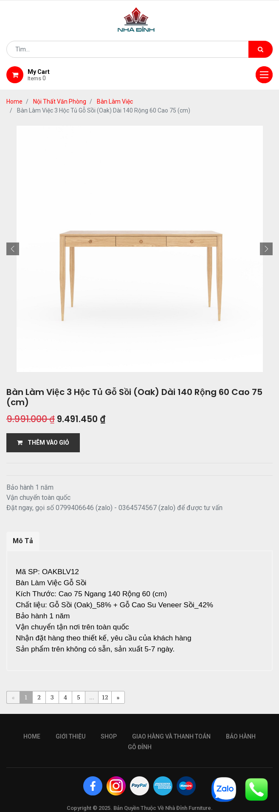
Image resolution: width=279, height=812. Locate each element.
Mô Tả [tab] (23, 541)
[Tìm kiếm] (260, 49)
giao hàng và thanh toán (171, 723)
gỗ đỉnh (140, 734)
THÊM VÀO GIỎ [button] (43, 442)
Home (14, 101)
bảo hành (241, 723)
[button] (12, 248)
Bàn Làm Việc (115, 101)
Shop (109, 723)
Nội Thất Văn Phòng (59, 101)
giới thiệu (70, 723)
